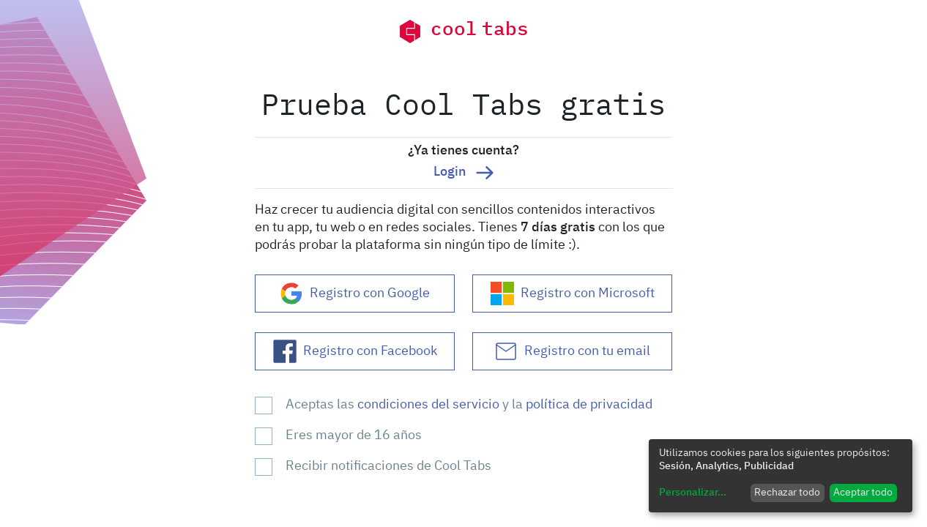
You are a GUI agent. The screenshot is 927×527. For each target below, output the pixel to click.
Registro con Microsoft (573, 293)
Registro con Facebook (355, 351)
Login (463, 173)
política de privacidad (589, 404)
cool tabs (463, 31)
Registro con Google (355, 293)
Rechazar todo (787, 492)
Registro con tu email (572, 351)
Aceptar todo (863, 492)
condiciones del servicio (429, 404)
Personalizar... (692, 492)
